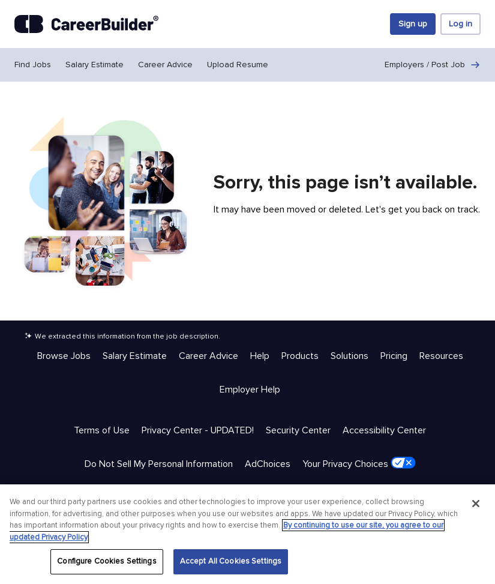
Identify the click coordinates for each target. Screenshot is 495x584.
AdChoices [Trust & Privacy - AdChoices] (267, 464)
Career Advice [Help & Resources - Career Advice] (208, 356)
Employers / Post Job (433, 64)
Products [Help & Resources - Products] (300, 356)
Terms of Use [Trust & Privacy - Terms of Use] (102, 430)
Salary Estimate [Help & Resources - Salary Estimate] (135, 356)
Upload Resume (237, 64)
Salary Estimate (94, 64)
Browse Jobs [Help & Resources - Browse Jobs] (64, 356)
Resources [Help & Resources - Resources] (441, 356)
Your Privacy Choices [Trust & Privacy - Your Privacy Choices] (359, 463)
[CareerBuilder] (86, 24)
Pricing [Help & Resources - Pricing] (393, 356)
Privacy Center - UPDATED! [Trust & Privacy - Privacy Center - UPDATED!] (198, 430)
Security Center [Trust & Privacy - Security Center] (298, 430)
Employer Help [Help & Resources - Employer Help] (250, 390)
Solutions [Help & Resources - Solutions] (349, 356)
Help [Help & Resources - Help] (259, 356)
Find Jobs (32, 64)
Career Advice (165, 64)
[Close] (476, 503)
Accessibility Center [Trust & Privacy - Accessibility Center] (384, 430)
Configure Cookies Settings (106, 561)
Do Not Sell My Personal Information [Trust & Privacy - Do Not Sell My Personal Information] (159, 464)
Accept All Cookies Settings (231, 561)
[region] (247, 534)
